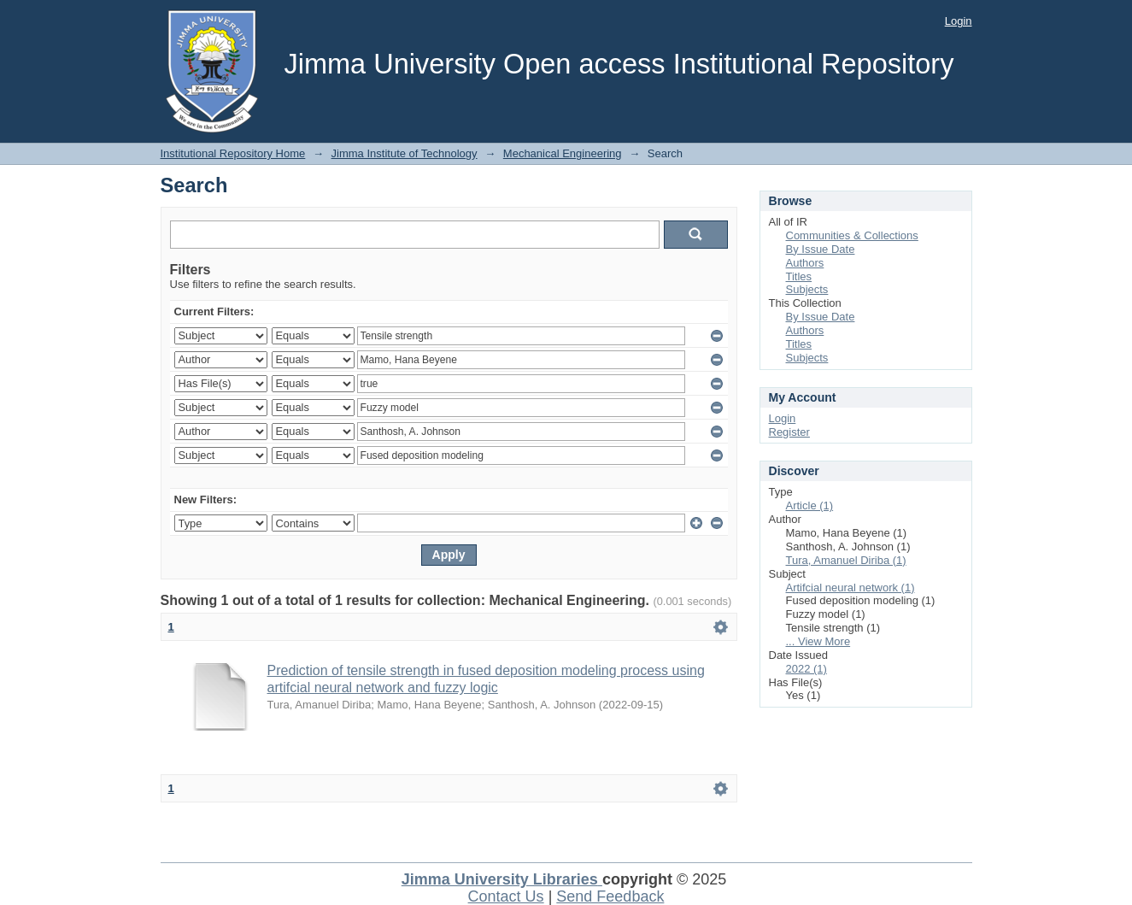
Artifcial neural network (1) (850, 587)
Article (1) (810, 505)
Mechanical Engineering (562, 153)
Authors (805, 262)
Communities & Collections (852, 235)
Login (958, 21)
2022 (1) (806, 668)
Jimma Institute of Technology (404, 153)
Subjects (807, 289)
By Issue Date (820, 249)
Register (789, 432)
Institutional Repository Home (233, 153)
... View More (818, 641)
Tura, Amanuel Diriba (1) (846, 560)
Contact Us (506, 896)
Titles (799, 276)
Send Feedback (610, 896)
